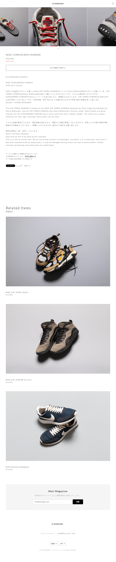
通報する (27, 165)
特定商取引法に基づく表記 (66, 533)
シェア (19, 166)
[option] (58, 26)
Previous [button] (3, 27)
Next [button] (112, 27)
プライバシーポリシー (48, 533)
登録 (77, 502)
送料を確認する (30, 156)
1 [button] (56, 48)
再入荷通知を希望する (58, 68)
